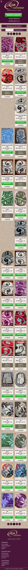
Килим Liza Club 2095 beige (7, 389)
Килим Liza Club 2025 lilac (20, 298)
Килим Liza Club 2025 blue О (20, 146)
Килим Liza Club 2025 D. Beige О (20, 177)
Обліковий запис (4, 553)
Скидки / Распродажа (5, 545)
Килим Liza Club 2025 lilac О (7, 328)
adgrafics (21, 568)
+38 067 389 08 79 (14, 18)
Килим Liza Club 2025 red (20, 328)
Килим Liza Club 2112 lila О (20, 510)
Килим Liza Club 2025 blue (7, 146)
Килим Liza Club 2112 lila (7, 510)
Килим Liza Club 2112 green (7, 451)
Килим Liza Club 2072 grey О (20, 358)
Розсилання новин (5, 556)
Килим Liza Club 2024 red (20, 54)
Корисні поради (4, 544)
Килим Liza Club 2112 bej (7, 419)
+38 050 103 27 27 (14, 21)
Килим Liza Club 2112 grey (7, 481)
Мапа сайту (3, 557)
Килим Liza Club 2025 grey (20, 238)
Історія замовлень (5, 554)
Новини (3, 565)
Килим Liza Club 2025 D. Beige (7, 177)
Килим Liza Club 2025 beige (20, 86)
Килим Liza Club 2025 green (7, 208)
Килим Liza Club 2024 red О (7, 86)
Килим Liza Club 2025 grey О (7, 268)
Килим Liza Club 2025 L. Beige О (7, 298)
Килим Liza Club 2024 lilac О (7, 54)
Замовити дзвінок (13, 15)
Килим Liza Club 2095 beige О (20, 389)
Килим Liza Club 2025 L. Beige (20, 268)
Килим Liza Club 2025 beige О (20, 116)
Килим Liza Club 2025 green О (20, 208)
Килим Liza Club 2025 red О (7, 358)
